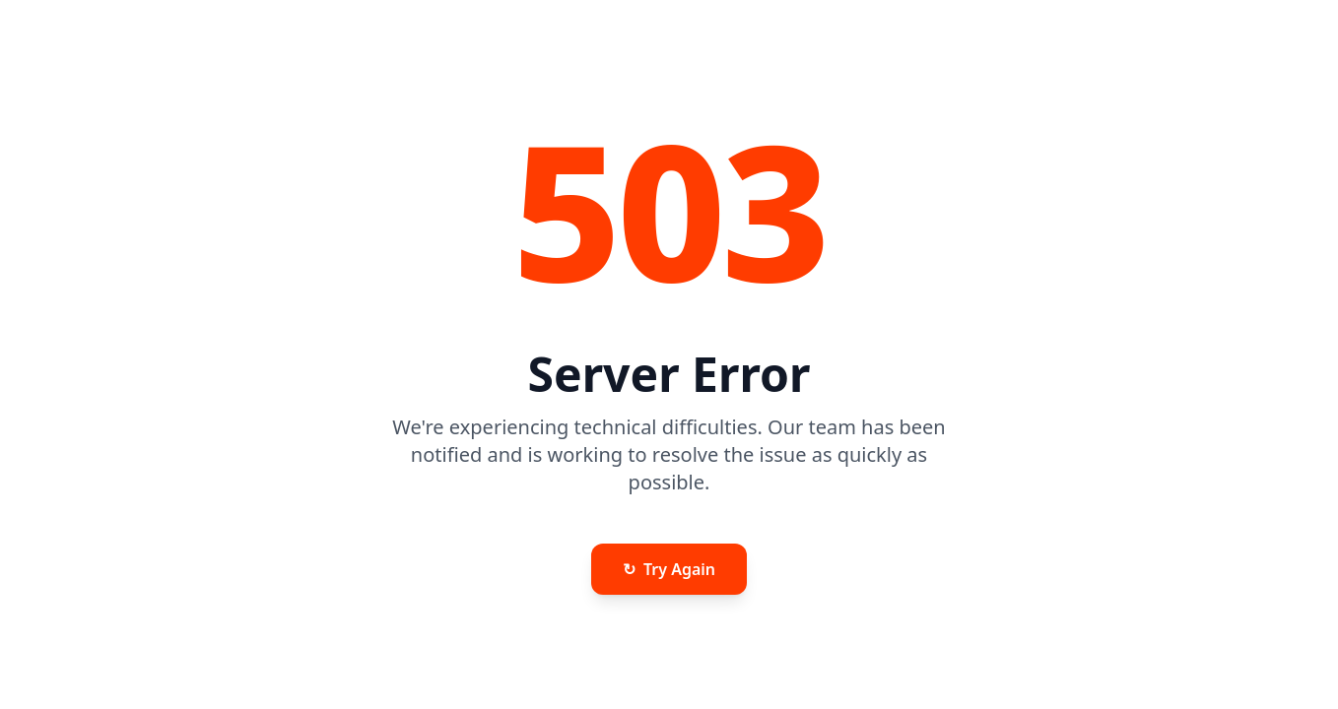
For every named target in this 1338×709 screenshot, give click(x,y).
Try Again (669, 569)
